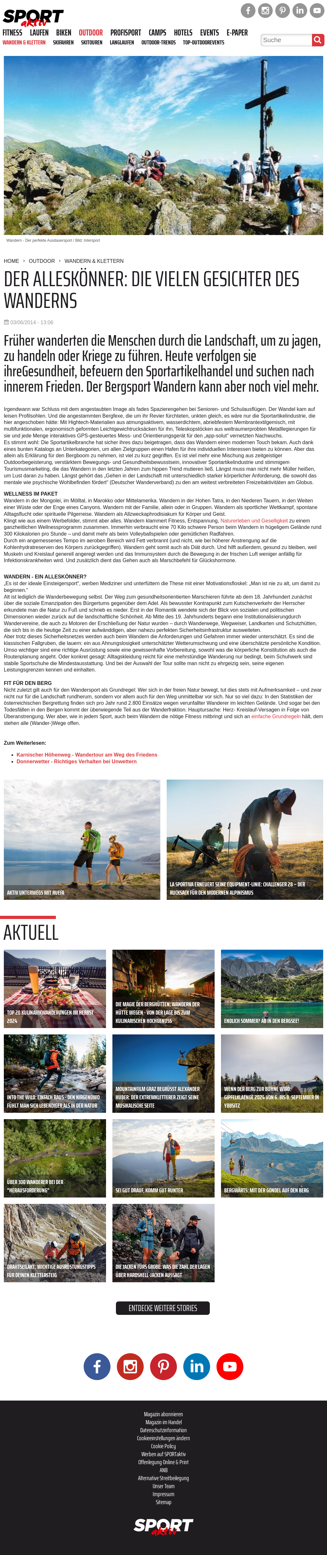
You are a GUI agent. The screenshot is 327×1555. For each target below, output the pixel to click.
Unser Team (164, 1486)
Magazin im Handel (164, 1422)
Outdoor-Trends (158, 42)
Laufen (39, 32)
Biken (63, 32)
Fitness (12, 32)
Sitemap (163, 1502)
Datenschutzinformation (163, 1430)
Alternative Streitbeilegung (163, 1478)
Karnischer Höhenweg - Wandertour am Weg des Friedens (87, 755)
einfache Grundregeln (276, 716)
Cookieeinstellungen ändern (163, 1438)
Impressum (163, 1494)
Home (11, 261)
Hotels (183, 32)
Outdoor (91, 32)
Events (209, 32)
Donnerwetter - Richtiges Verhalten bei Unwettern (77, 761)
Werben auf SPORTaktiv (163, 1454)
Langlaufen (122, 42)
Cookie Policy (163, 1446)
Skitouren (92, 42)
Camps (157, 32)
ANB (164, 1470)
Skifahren (63, 42)
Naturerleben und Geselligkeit (254, 520)
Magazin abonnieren (163, 1414)
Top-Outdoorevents (203, 42)
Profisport (125, 32)
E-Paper (237, 32)
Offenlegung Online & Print (163, 1462)
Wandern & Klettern (24, 42)
